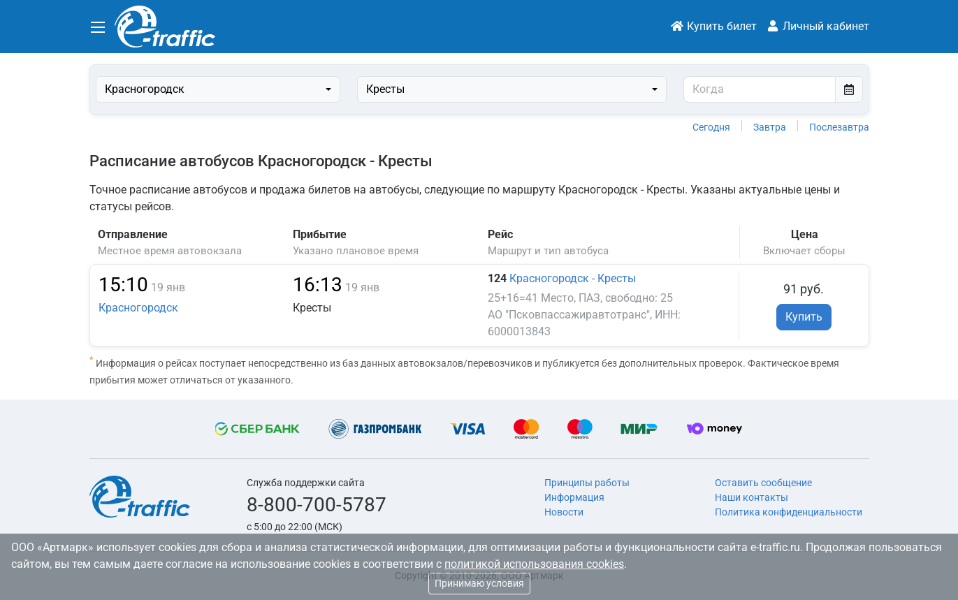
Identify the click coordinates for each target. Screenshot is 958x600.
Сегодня (711, 127)
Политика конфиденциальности (788, 512)
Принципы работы (587, 482)
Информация (574, 497)
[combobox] (218, 89)
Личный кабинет (817, 26)
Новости (563, 512)
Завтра (769, 127)
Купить (803, 316)
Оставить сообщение (763, 482)
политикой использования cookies (534, 564)
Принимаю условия (479, 583)
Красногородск (138, 307)
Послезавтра (839, 127)
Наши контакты (751, 497)
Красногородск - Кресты (572, 278)
